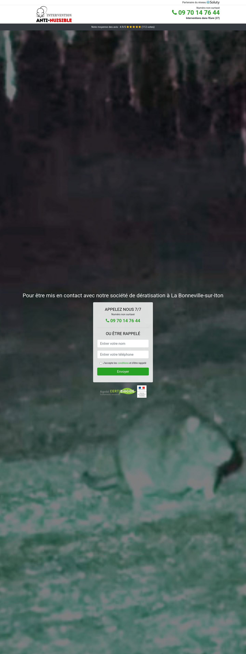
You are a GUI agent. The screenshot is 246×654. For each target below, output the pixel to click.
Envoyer (123, 371)
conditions (123, 363)
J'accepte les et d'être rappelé (124, 363)
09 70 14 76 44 (196, 12)
